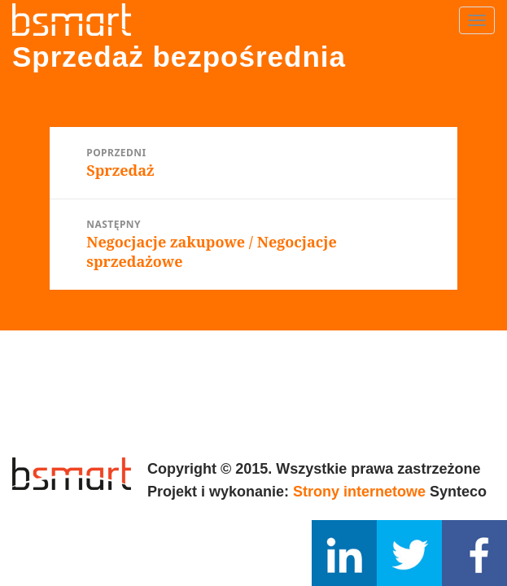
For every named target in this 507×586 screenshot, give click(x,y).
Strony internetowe (359, 491)
